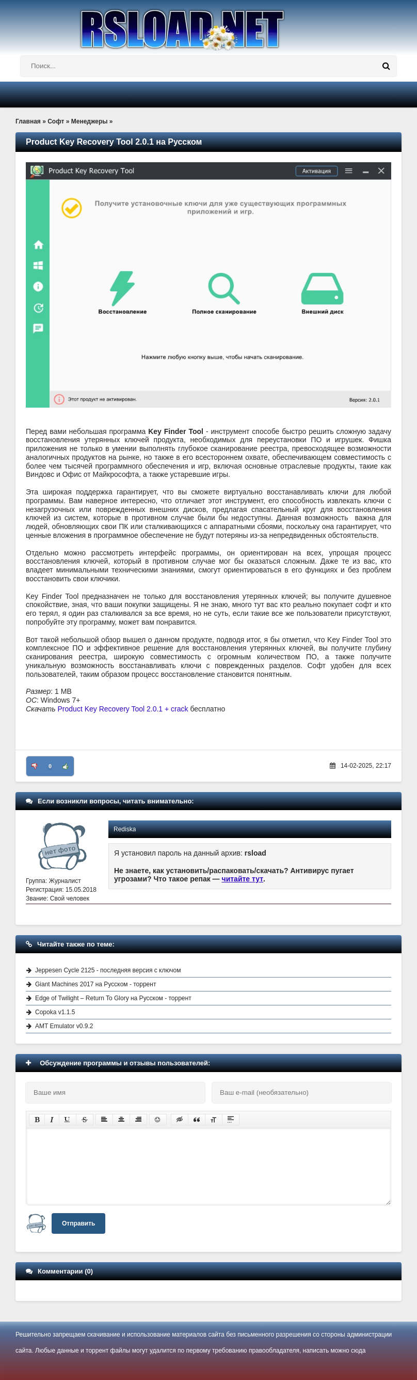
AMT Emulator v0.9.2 (64, 1026)
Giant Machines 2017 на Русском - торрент (95, 984)
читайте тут (243, 879)
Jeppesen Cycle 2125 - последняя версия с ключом (108, 970)
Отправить (78, 1223)
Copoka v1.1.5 (55, 1012)
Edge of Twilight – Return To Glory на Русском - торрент (113, 998)
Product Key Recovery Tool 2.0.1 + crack (123, 709)
